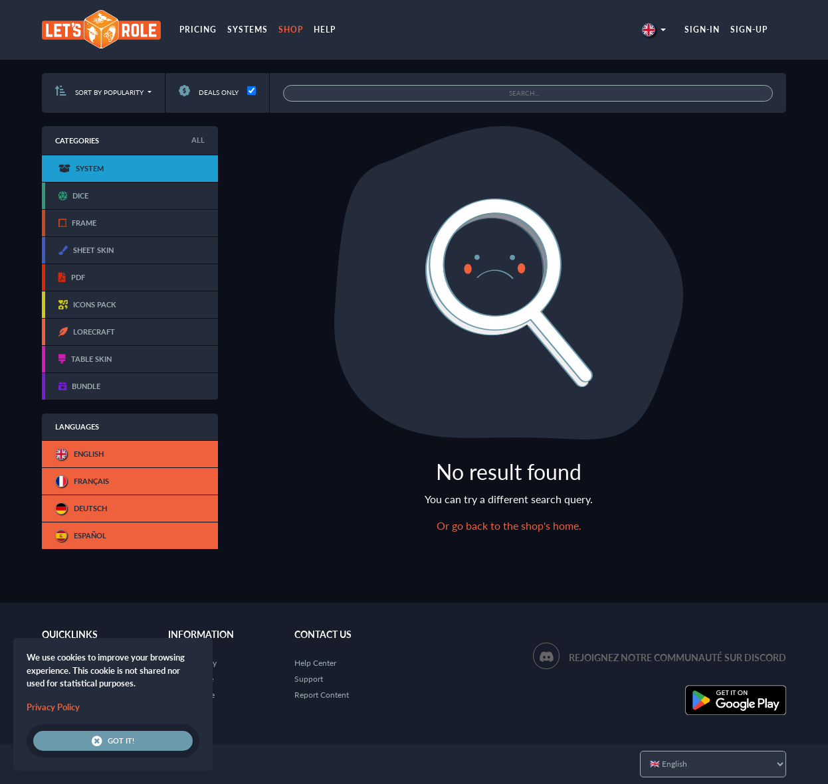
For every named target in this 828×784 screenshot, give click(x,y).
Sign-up (749, 30)
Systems (247, 30)
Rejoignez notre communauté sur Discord (677, 657)
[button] (654, 29)
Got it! (113, 741)
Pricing (198, 30)
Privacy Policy (53, 707)
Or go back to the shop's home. (509, 525)
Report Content (321, 695)
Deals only (209, 92)
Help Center (315, 663)
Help (325, 30)
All (198, 139)
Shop (290, 30)
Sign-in (702, 30)
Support (308, 679)
